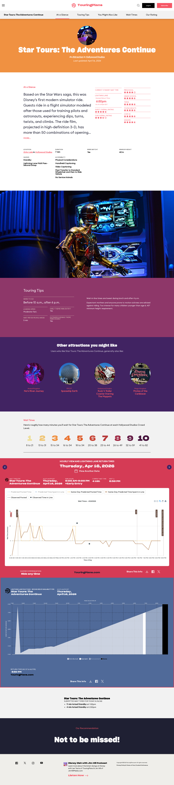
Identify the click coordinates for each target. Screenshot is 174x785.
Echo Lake (28, 152)
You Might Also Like (107, 14)
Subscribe (164, 5)
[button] (155, 501)
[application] (87, 531)
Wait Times (131, 14)
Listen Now (79, 775)
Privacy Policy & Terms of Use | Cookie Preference (132, 765)
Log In (148, 5)
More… (27, 138)
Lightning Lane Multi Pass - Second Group (35, 164)
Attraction (78, 57)
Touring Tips (83, 14)
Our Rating (151, 14)
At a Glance (62, 14)
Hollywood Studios (95, 57)
